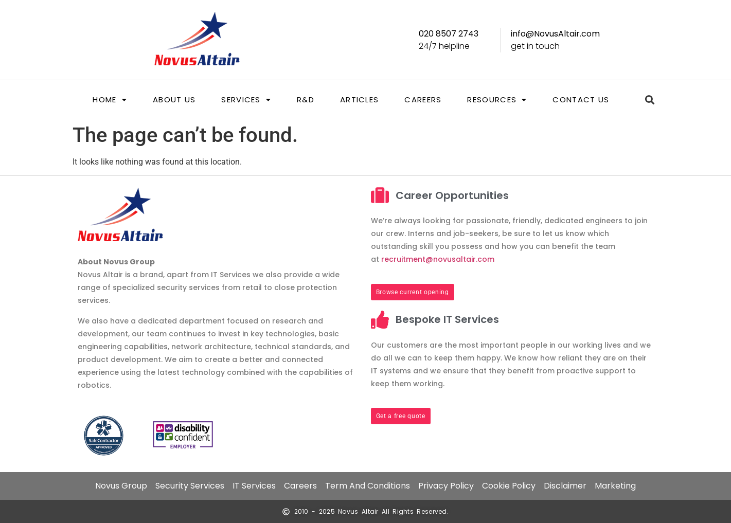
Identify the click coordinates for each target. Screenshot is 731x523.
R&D (305, 99)
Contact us (580, 99)
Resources (497, 99)
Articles (359, 99)
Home (110, 99)
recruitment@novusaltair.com (437, 259)
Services (246, 99)
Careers (422, 99)
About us (174, 99)
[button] (110, 99)
